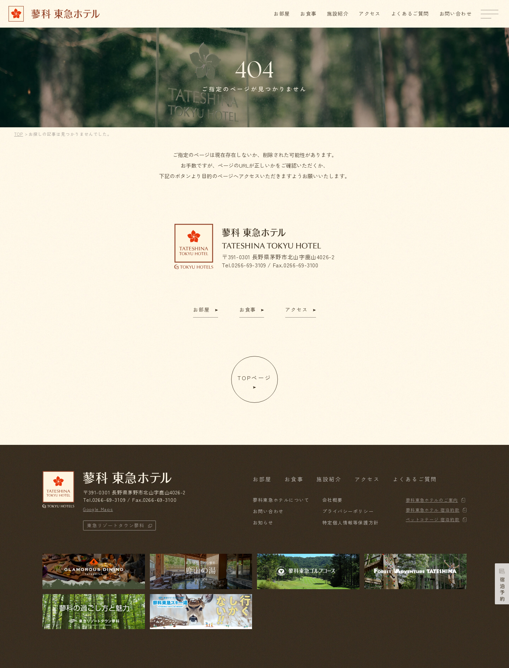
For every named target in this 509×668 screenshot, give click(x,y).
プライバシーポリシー (348, 511)
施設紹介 (338, 13)
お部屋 (282, 13)
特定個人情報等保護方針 (350, 522)
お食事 (308, 13)
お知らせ (263, 522)
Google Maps (98, 509)
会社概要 (332, 499)
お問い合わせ (455, 13)
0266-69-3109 (249, 265)
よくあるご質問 (410, 13)
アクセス (370, 13)
